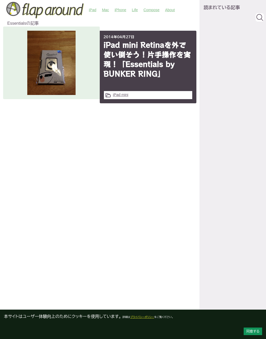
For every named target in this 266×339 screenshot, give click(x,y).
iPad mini (120, 95)
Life (135, 10)
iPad (92, 10)
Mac (105, 10)
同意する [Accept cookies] (253, 331)
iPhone (120, 10)
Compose (151, 10)
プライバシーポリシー (142, 317)
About (170, 10)
